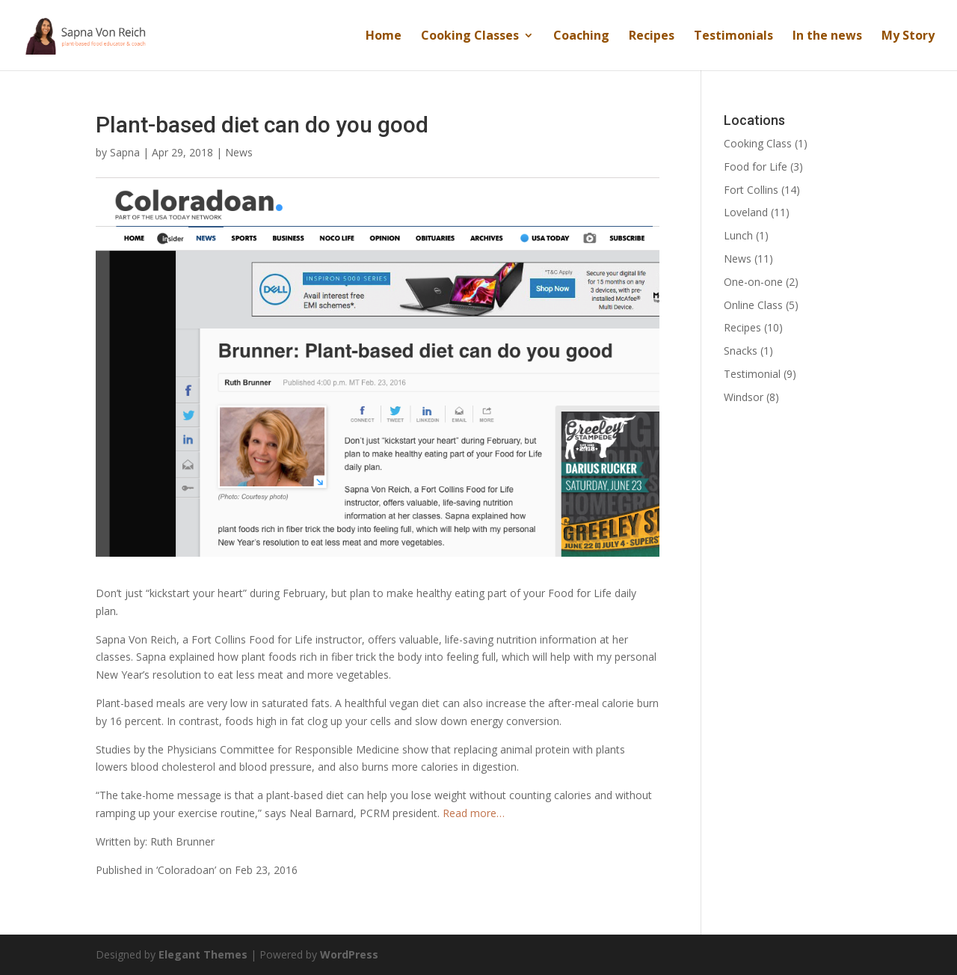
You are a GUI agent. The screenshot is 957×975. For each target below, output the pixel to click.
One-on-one (753, 282)
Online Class (753, 305)
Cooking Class (758, 143)
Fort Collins (751, 190)
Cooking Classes (470, 36)
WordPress (349, 954)
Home (383, 36)
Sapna (125, 152)
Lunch (738, 235)
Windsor (743, 397)
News (239, 152)
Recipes (651, 36)
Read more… (474, 813)
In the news (827, 36)
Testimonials (733, 36)
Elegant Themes (203, 954)
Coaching (581, 36)
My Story (908, 36)
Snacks (740, 350)
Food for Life (755, 166)
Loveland (746, 212)
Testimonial (752, 374)
